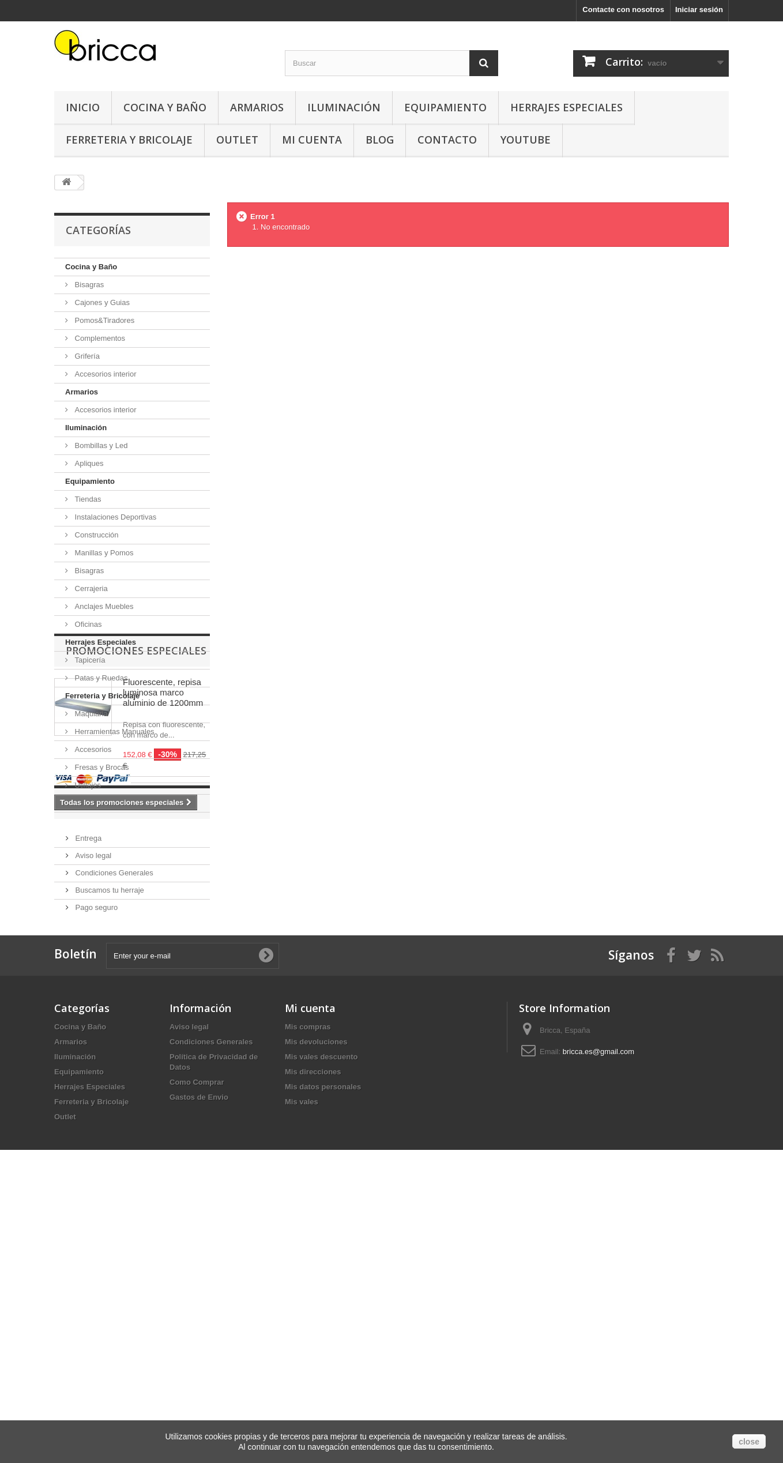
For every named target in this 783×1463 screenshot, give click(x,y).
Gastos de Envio (199, 1370)
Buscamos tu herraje (108, 1136)
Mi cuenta (310, 1281)
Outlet (237, 139)
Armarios (257, 107)
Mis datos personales (323, 1360)
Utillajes (87, 785)
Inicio (83, 107)
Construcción (95, 535)
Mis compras (307, 1300)
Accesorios (92, 749)
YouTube (525, 139)
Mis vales (301, 1375)
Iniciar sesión (699, 9)
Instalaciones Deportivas (114, 517)
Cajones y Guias (101, 302)
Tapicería (89, 660)
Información (104, 1053)
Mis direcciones (313, 1345)
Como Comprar (197, 1355)
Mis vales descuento (321, 1330)
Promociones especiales (136, 847)
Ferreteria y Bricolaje (129, 139)
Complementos (99, 338)
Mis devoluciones (316, 1315)
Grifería (86, 356)
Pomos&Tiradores (103, 320)
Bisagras (88, 284)
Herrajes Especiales (566, 107)
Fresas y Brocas (101, 767)
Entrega (87, 1084)
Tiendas (87, 499)
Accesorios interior (105, 374)
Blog (380, 139)
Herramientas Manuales (114, 731)
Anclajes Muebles (103, 606)
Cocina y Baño (164, 107)
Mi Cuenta (312, 139)
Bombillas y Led (100, 445)
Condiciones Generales (113, 1119)
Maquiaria (90, 713)
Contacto (447, 139)
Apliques (88, 463)
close (749, 1441)
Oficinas (87, 624)
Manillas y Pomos (103, 552)
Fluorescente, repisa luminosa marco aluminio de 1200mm (163, 889)
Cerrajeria (90, 588)
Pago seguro (95, 1153)
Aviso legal (92, 1101)
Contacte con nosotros (623, 9)
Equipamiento (445, 107)
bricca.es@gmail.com (598, 1325)
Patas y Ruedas (100, 678)
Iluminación (344, 107)
